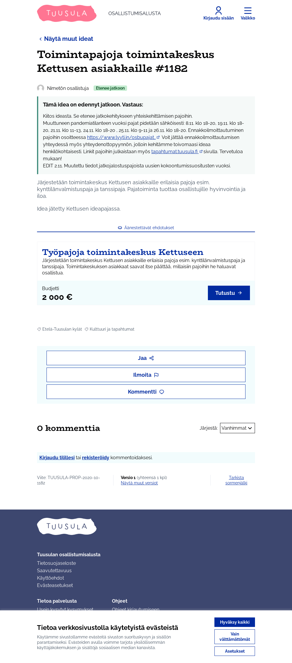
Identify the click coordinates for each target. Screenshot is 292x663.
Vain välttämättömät (234, 637)
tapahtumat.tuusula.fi (177, 151)
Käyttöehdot (50, 578)
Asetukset (235, 651)
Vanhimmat (238, 428)
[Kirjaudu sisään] (218, 13)
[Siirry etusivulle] (99, 13)
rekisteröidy (95, 457)
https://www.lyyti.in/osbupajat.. (124, 137)
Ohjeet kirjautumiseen (135, 609)
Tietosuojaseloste (56, 563)
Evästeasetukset (55, 585)
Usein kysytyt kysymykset (65, 609)
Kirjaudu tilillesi (57, 457)
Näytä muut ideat (65, 38)
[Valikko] (248, 13)
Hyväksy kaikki (235, 622)
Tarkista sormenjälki (236, 480)
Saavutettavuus (54, 570)
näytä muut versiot (139, 483)
